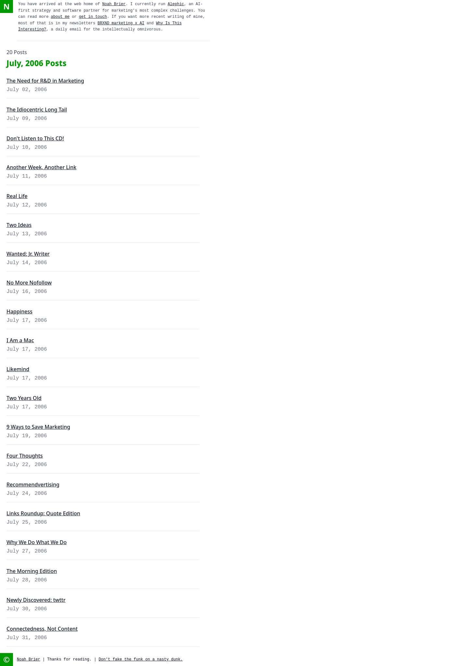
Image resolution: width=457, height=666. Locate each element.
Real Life (17, 196)
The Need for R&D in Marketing (45, 80)
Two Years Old (24, 398)
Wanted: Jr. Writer (28, 253)
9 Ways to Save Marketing (38, 426)
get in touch (93, 17)
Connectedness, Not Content (42, 628)
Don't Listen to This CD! (35, 138)
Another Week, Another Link (41, 167)
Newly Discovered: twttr (36, 599)
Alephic (176, 4)
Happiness (19, 311)
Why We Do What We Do (36, 542)
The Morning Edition (31, 571)
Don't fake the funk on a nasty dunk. (141, 659)
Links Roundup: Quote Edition (43, 513)
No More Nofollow (29, 282)
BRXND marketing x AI (121, 23)
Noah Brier (114, 4)
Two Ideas (18, 224)
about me (60, 17)
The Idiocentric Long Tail (36, 109)
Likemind (17, 369)
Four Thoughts (24, 455)
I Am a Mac (20, 340)
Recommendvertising (32, 484)
